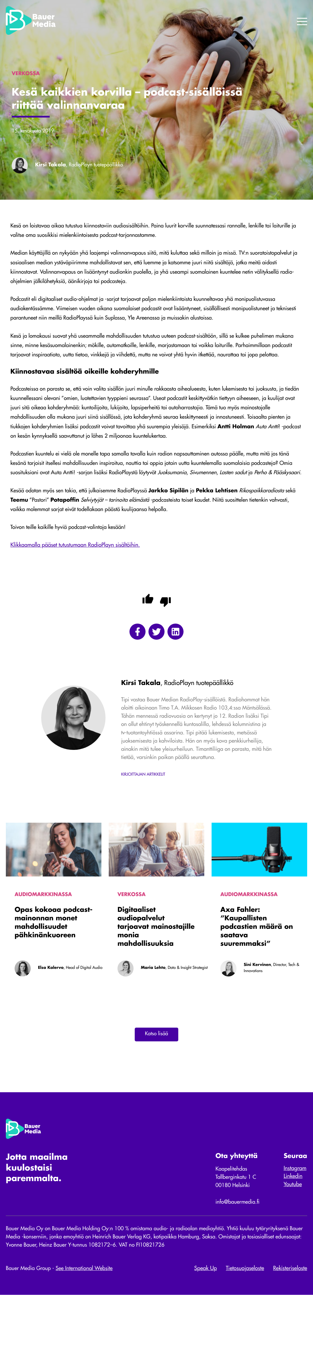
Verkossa (131, 937)
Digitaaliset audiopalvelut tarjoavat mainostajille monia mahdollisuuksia (156, 971)
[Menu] (302, 22)
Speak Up (205, 1320)
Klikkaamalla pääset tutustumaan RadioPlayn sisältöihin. (76, 576)
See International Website (86, 1319)
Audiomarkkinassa (44, 937)
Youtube (292, 1233)
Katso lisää (156, 1079)
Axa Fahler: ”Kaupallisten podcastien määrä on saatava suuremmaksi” (256, 971)
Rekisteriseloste (290, 1320)
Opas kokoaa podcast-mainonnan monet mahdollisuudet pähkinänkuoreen (53, 967)
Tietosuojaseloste (245, 1320)
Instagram (294, 1217)
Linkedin (292, 1225)
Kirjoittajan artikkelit (143, 817)
